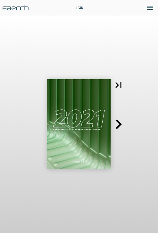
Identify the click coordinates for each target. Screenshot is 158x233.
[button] (118, 85)
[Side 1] (79, 8)
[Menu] (150, 8)
